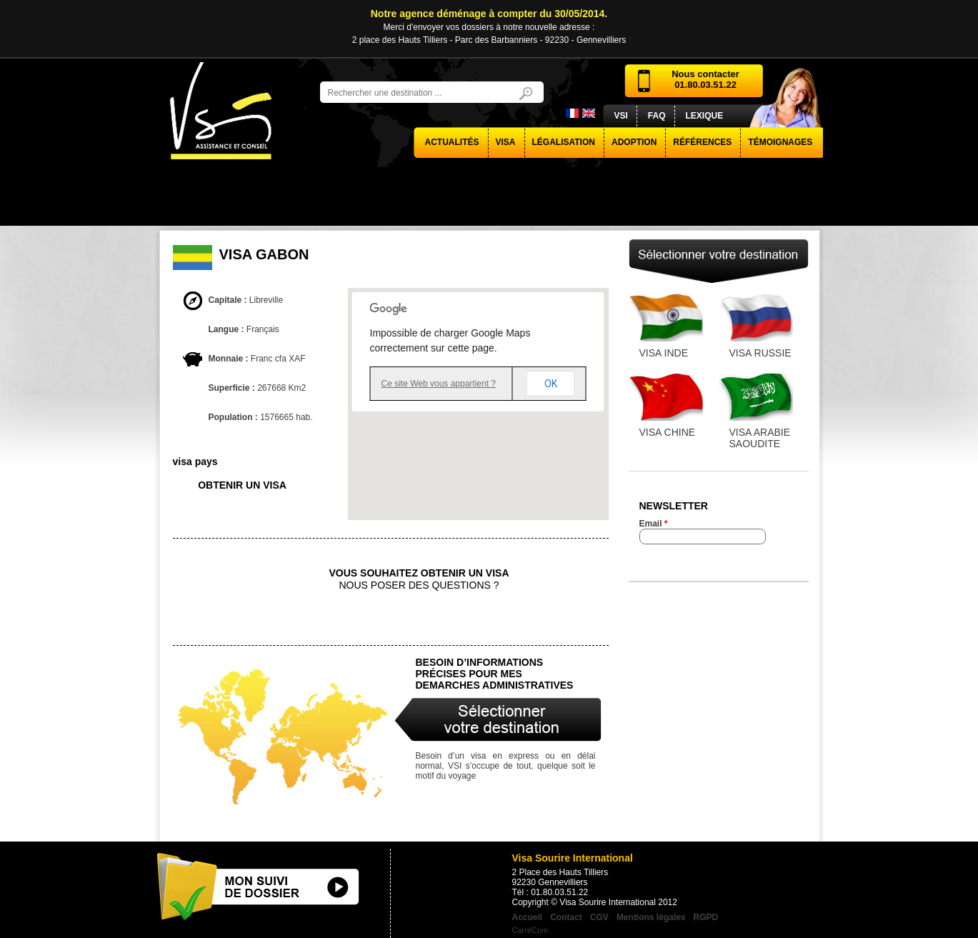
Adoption (634, 142)
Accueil (527, 917)
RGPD (706, 917)
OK (550, 383)
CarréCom (530, 930)
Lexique (705, 116)
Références (702, 142)
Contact (566, 917)
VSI (621, 116)
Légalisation (563, 142)
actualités (452, 142)
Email (653, 524)
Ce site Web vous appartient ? (439, 384)
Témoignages (780, 142)
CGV (599, 917)
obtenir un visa (242, 485)
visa (506, 142)
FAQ (657, 116)
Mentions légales (651, 917)
